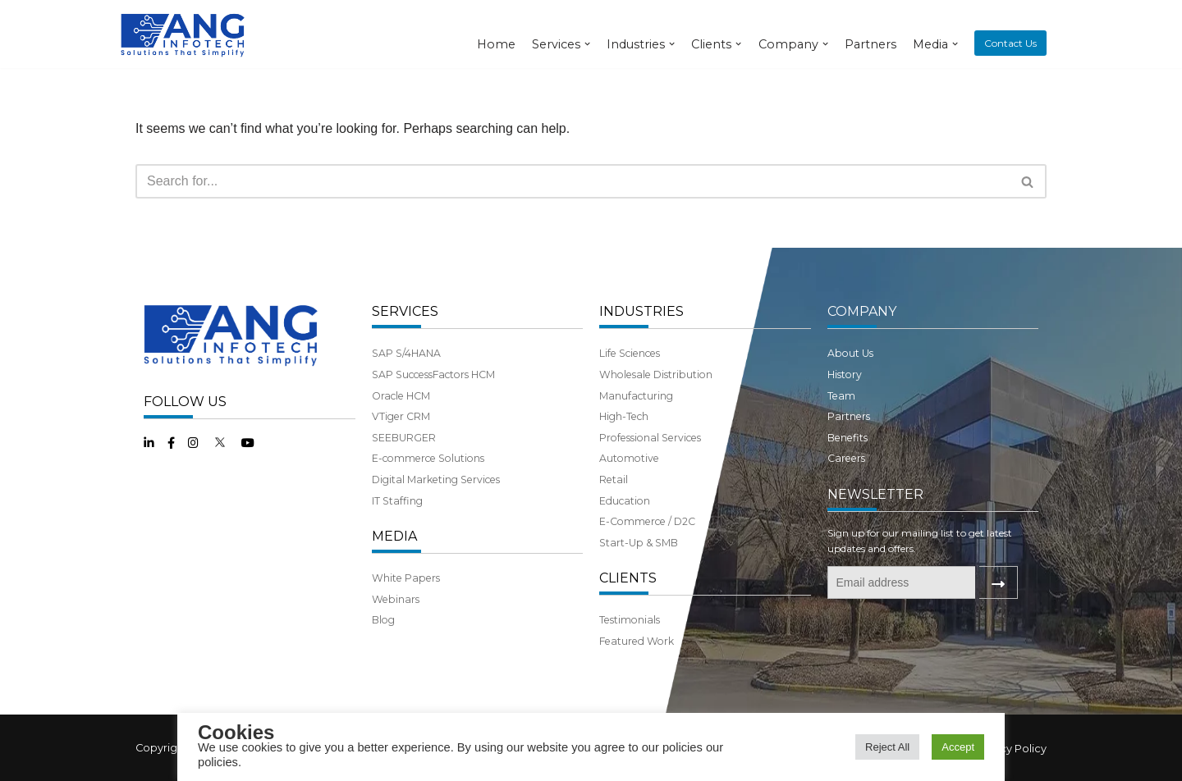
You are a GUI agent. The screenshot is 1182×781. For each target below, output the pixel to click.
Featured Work (636, 641)
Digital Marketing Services (436, 479)
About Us (850, 353)
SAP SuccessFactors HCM (433, 374)
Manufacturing (636, 396)
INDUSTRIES (641, 311)
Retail (613, 479)
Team (841, 396)
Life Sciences (629, 353)
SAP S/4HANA (406, 353)
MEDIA (394, 536)
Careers (846, 458)
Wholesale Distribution (655, 374)
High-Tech (623, 416)
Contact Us (1010, 43)
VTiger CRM (401, 416)
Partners (870, 44)
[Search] (572, 181)
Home (496, 44)
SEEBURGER (404, 438)
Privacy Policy (1010, 748)
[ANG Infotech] (184, 34)
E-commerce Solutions (428, 458)
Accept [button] (957, 747)
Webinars (395, 599)
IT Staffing (397, 501)
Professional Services (650, 438)
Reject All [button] (887, 747)
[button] (1027, 182)
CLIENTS (628, 578)
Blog (383, 620)
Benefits (847, 438)
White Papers (406, 578)
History (844, 374)
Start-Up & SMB (638, 543)
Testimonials (629, 620)
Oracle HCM (401, 396)
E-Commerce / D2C (647, 521)
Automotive (629, 458)
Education (624, 501)
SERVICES (405, 311)
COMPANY (861, 311)
